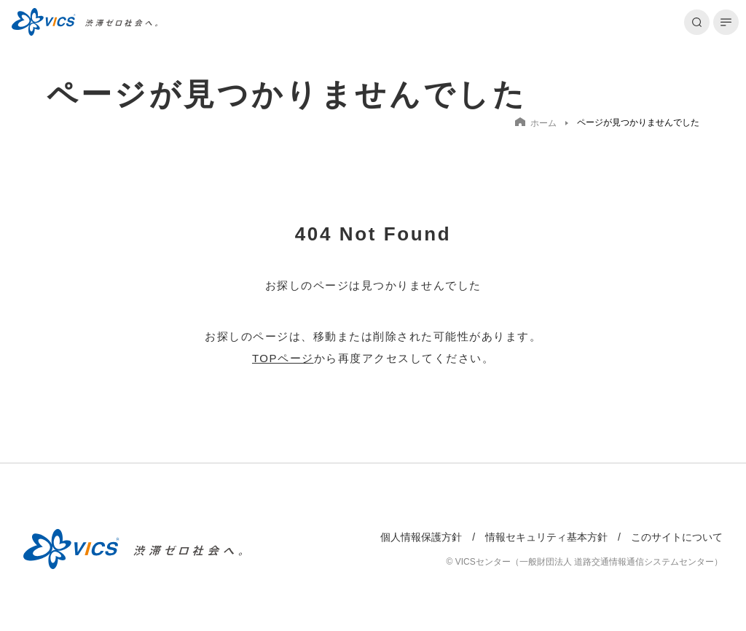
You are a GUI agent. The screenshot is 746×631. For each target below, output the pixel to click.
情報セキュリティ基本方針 (546, 537)
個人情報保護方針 (421, 537)
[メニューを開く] (726, 22)
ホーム (536, 122)
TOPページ (283, 358)
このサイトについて (677, 537)
